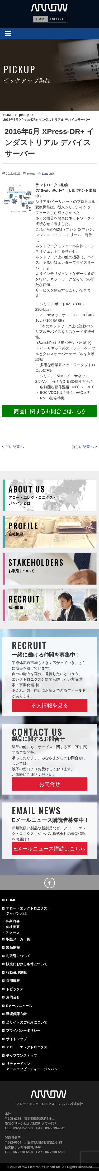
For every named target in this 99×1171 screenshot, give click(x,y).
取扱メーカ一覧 (18, 939)
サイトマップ (16, 1039)
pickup (31, 173)
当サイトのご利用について (26, 1022)
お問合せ (49, 784)
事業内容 (13, 921)
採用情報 (13, 981)
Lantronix (48, 173)
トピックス (14, 989)
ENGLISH (56, 19)
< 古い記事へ (13, 446)
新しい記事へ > (84, 446)
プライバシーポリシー (23, 1031)
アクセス (13, 933)
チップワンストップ (21, 1056)
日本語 (40, 19)
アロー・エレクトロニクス (26, 1047)
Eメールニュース (19, 1006)
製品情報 (13, 947)
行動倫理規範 (16, 972)
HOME (11, 900)
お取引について (18, 956)
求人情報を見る (49, 705)
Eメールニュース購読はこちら (49, 849)
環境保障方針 (16, 1014)
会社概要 (13, 927)
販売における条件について (26, 964)
